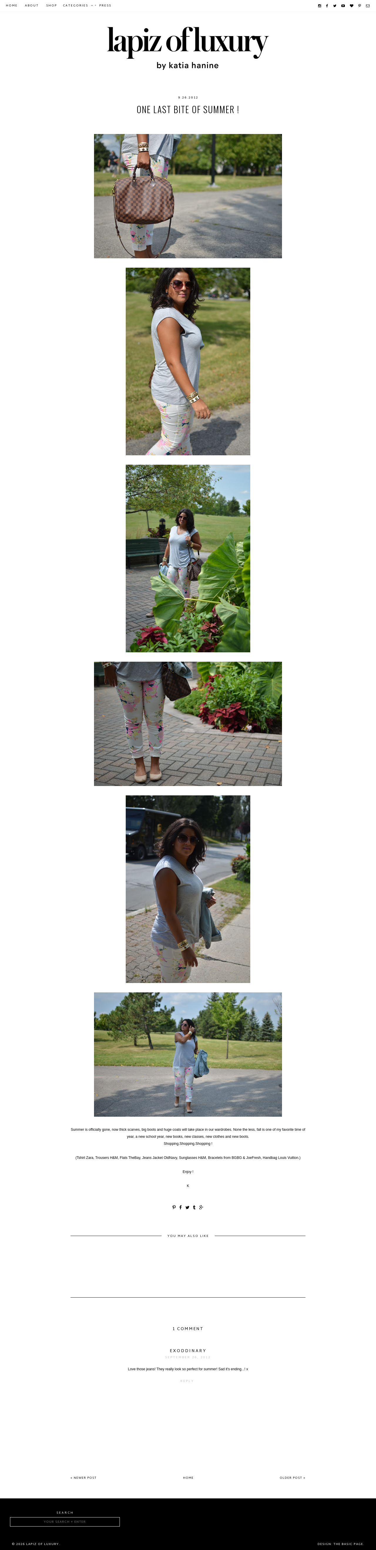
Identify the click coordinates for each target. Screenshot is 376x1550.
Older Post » (293, 1478)
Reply (187, 1381)
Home (12, 6)
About (32, 6)
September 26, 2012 (188, 1357)
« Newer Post (83, 1478)
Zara (265, 121)
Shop (51, 6)
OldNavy (203, 121)
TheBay (248, 121)
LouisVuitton (173, 121)
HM (124, 121)
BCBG (110, 121)
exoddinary (188, 1351)
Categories (75, 6)
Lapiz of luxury (42, 1544)
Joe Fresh (142, 121)
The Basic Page (348, 1544)
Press (105, 6)
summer (226, 121)
